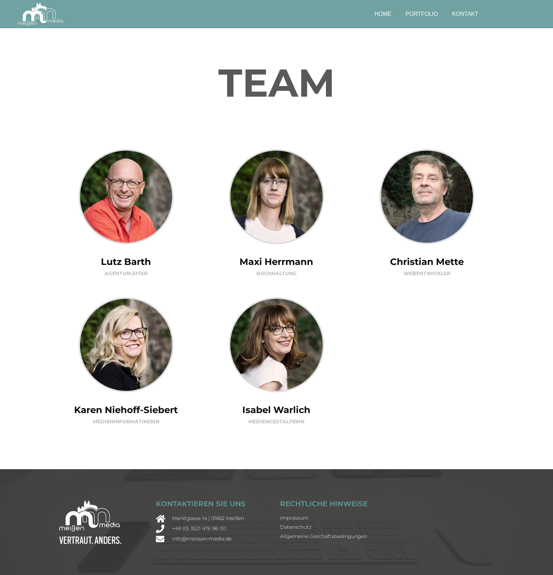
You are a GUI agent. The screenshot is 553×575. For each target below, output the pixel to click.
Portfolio (422, 14)
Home (383, 14)
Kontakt (465, 14)
